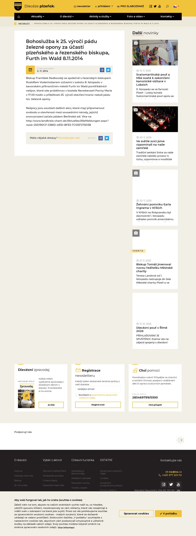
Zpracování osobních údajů (111, 472)
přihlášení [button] (103, 6)
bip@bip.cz (173, 472)
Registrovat (98, 405)
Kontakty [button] (166, 16)
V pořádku (168, 513)
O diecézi (20, 460)
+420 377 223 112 (170, 475)
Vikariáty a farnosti (23, 476)
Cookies (104, 478)
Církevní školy (50, 480)
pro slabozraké (130, 6)
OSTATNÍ (106, 460)
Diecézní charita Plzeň (54, 471)
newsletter (82, 6)
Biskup (17, 480)
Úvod (30, 24)
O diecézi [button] (66, 16)
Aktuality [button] (36, 16)
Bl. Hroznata (20, 485)
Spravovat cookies (136, 513)
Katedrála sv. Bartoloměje (78, 472)
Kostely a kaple (79, 488)
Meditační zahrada (81, 478)
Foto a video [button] (135, 16)
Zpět (18, 24)
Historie (18, 471)
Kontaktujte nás (69, 138)
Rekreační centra (80, 483)
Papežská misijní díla (53, 485)
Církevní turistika (82, 460)
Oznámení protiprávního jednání (111, 484)
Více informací (66, 527)
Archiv (51, 405)
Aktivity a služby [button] (99, 16)
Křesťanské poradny (53, 476)
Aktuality (43, 24)
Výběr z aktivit (52, 460)
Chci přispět (155, 405)
